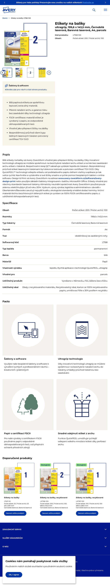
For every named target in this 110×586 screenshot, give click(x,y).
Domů (5, 18)
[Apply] (94, 10)
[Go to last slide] (3, 73)
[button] (7, 72)
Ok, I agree (14, 575)
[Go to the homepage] (9, 10)
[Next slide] (49, 73)
